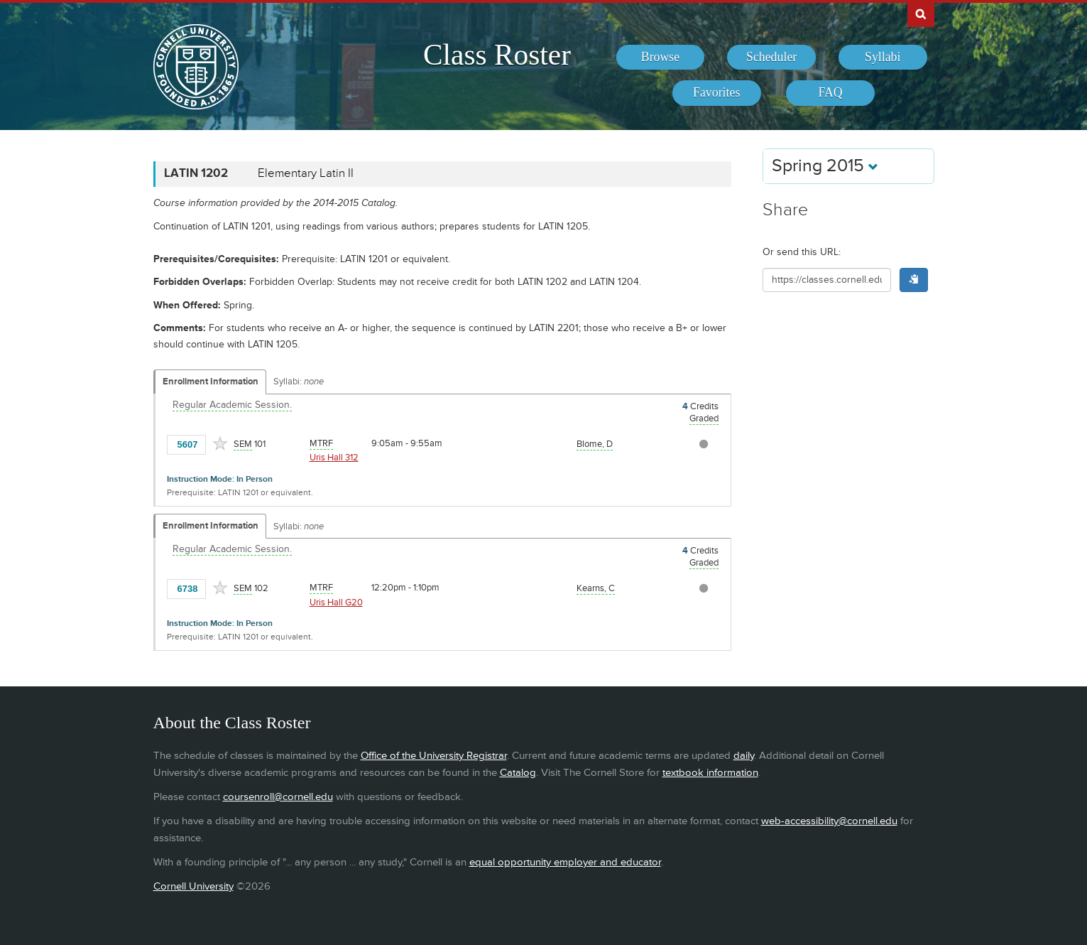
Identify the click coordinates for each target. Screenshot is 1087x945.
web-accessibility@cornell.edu (829, 821)
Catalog (518, 772)
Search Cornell (920, 13)
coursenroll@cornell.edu (278, 797)
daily (743, 755)
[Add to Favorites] (220, 443)
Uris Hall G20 (336, 602)
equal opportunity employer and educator (565, 862)
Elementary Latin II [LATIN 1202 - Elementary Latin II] (306, 173)
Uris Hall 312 (334, 457)
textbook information (710, 772)
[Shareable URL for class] (827, 280)
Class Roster (497, 54)
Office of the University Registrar (434, 755)
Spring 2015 (825, 166)
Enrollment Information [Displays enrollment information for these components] (210, 381)
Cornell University (193, 886)
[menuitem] (660, 57)
